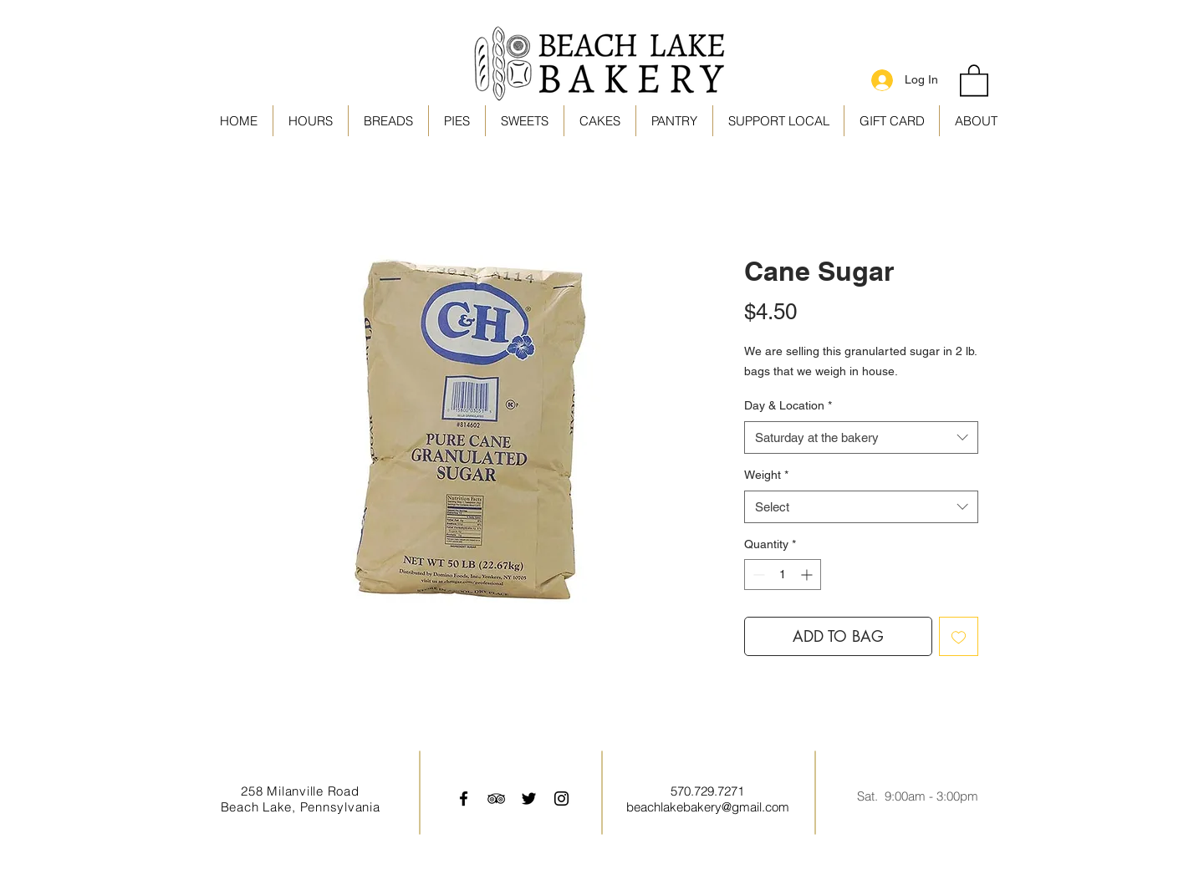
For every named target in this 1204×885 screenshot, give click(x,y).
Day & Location (788, 405)
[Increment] (808, 574)
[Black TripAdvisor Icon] (496, 798)
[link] (974, 79)
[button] (778, 120)
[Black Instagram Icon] (561, 798)
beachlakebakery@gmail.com (707, 807)
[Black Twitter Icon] (528, 798)
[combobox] (861, 437)
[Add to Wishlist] (958, 636)
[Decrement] (757, 574)
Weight (766, 474)
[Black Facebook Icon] (463, 798)
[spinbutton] (783, 574)
